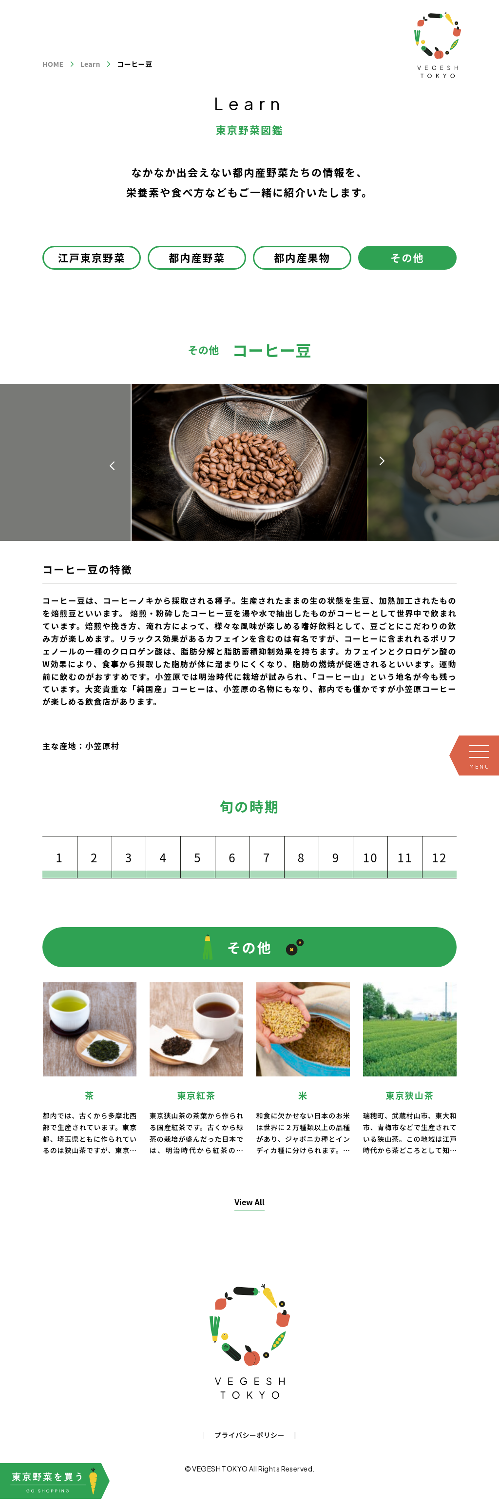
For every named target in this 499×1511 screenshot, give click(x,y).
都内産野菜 (197, 257)
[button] (382, 461)
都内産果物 (302, 257)
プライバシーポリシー (249, 1435)
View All (249, 1202)
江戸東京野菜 (92, 257)
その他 (407, 257)
